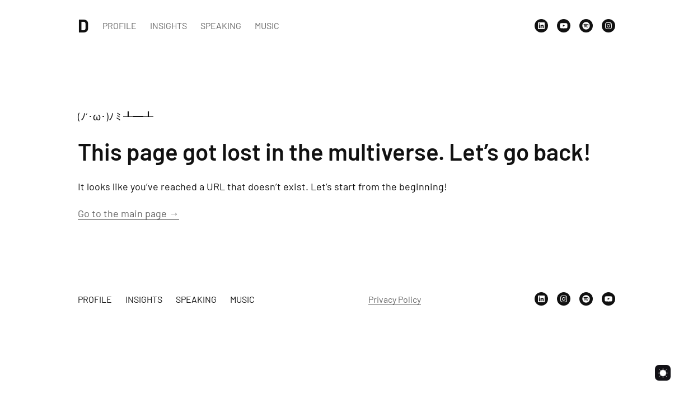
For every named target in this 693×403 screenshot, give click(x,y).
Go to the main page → (128, 213)
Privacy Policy (394, 299)
